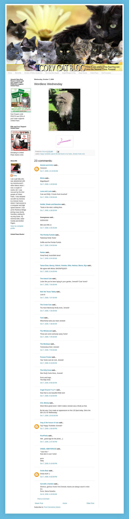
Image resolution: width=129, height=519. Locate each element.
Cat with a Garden (47, 484)
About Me (18, 73)
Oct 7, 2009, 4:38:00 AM (48, 210)
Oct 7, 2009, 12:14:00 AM (49, 171)
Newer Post (39, 503)
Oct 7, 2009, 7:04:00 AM (48, 285)
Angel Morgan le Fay (69, 73)
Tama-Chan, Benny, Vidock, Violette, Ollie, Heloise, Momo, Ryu (63, 265)
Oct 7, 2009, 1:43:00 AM (48, 184)
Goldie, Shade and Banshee (50, 204)
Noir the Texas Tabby (48, 292)
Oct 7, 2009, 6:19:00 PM (48, 464)
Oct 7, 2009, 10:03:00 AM (49, 415)
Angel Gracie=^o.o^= (48, 390)
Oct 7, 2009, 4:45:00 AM (48, 228)
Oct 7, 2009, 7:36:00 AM (48, 324)
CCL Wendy (44, 403)
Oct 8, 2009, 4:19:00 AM (48, 494)
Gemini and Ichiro (46, 165)
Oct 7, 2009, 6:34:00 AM (48, 271)
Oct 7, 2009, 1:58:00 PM (48, 429)
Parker (42, 252)
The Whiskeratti (46, 331)
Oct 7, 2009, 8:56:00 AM (48, 383)
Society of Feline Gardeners (33, 73)
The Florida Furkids (47, 235)
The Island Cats (46, 279)
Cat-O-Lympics (106, 73)
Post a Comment (43, 499)
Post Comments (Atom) (52, 507)
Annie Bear (44, 471)
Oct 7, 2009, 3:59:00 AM (48, 197)
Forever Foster (45, 357)
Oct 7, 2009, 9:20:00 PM (48, 477)
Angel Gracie (83, 73)
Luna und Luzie (46, 191)
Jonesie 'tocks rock (79, 154)
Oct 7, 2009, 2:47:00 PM (48, 442)
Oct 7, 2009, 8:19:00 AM (48, 363)
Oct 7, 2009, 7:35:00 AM (48, 311)
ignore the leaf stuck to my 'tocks (61, 154)
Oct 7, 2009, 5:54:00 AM (48, 245)
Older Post (90, 503)
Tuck (42, 318)
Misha (42, 178)
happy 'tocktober (45, 154)
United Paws (94, 73)
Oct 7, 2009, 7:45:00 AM (48, 337)
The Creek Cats (46, 305)
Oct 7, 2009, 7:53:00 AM (48, 350)
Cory (15, 175)
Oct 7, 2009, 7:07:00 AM (48, 298)
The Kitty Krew (45, 370)
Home (10, 73)
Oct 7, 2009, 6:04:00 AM (48, 258)
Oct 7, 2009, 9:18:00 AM (48, 396)
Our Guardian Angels (52, 73)
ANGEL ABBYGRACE (48, 449)
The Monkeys (45, 344)
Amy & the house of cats (49, 423)
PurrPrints (44, 436)
